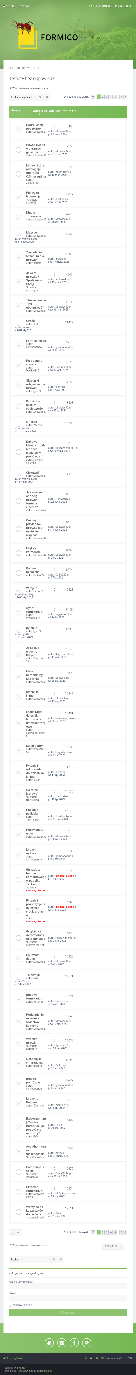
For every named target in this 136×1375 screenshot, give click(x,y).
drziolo (37, 263)
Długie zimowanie (33, 214)
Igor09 (37, 391)
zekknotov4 (33, 182)
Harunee (38, 1001)
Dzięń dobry (34, 746)
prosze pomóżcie (33, 1080)
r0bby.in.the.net (35, 944)
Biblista (37, 1065)
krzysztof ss (63, 752)
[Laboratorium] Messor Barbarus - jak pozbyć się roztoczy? (36, 1126)
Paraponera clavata (34, 362)
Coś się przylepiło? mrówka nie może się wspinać (34, 527)
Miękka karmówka (33, 550)
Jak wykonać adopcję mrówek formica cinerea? (35, 499)
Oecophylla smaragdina (34, 1060)
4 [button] (111, 96)
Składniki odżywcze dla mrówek (35, 384)
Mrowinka (39, 682)
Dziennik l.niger (32, 693)
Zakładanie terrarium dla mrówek (35, 256)
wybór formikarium (34, 609)
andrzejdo (32, 290)
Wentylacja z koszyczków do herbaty (35, 1210)
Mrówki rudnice (31, 851)
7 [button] (121, 96)
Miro (36, 978)
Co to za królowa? (32, 791)
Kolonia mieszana (33, 570)
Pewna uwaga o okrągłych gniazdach (35, 148)
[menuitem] (24, 5)
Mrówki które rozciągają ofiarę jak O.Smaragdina (36, 171)
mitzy (40, 1157)
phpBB (21, 1367)
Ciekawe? (32, 472)
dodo (36, 324)
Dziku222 (38, 575)
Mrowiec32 (39, 131)
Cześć (30, 321)
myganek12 (33, 617)
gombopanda (34, 346)
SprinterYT (32, 1048)
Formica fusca (36, 341)
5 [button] (115, 96)
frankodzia (39, 510)
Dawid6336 (32, 370)
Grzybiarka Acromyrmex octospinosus (35, 935)
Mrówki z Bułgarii (32, 1100)
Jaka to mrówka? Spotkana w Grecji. (34, 278)
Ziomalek (38, 1105)
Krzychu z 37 (63, 654)
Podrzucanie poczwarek (35, 126)
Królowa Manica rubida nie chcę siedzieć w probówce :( (36, 449)
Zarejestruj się (34, 1273)
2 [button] (102, 96)
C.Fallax (31, 422)
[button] (93, 97)
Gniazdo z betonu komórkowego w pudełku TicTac (36, 877)
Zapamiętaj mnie (22, 1305)
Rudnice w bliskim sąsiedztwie (34, 404)
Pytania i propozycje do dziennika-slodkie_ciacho (36, 908)
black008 (31, 202)
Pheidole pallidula (32, 811)
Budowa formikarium (34, 996)
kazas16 (38, 591)
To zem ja (33, 975)
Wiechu (37, 425)
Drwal (40, 1217)
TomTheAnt (33, 819)
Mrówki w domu (65, 1193)
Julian (36, 779)
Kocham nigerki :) (34, 461)
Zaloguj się (16, 1273)
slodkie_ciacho (35, 890)
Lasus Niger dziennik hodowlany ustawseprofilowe (35, 719)
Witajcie (31, 588)
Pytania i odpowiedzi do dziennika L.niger (35, 771)
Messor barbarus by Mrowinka (34, 675)
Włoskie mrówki (31, 1040)
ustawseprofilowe (66, 718)
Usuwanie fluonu (32, 956)
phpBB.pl (46, 1370)
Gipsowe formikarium (34, 1188)
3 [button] (107, 96)
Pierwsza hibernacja (33, 194)
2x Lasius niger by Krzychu (32, 651)
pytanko (31, 628)
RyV (35, 1136)
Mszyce (31, 232)
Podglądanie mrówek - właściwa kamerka (35, 1020)
